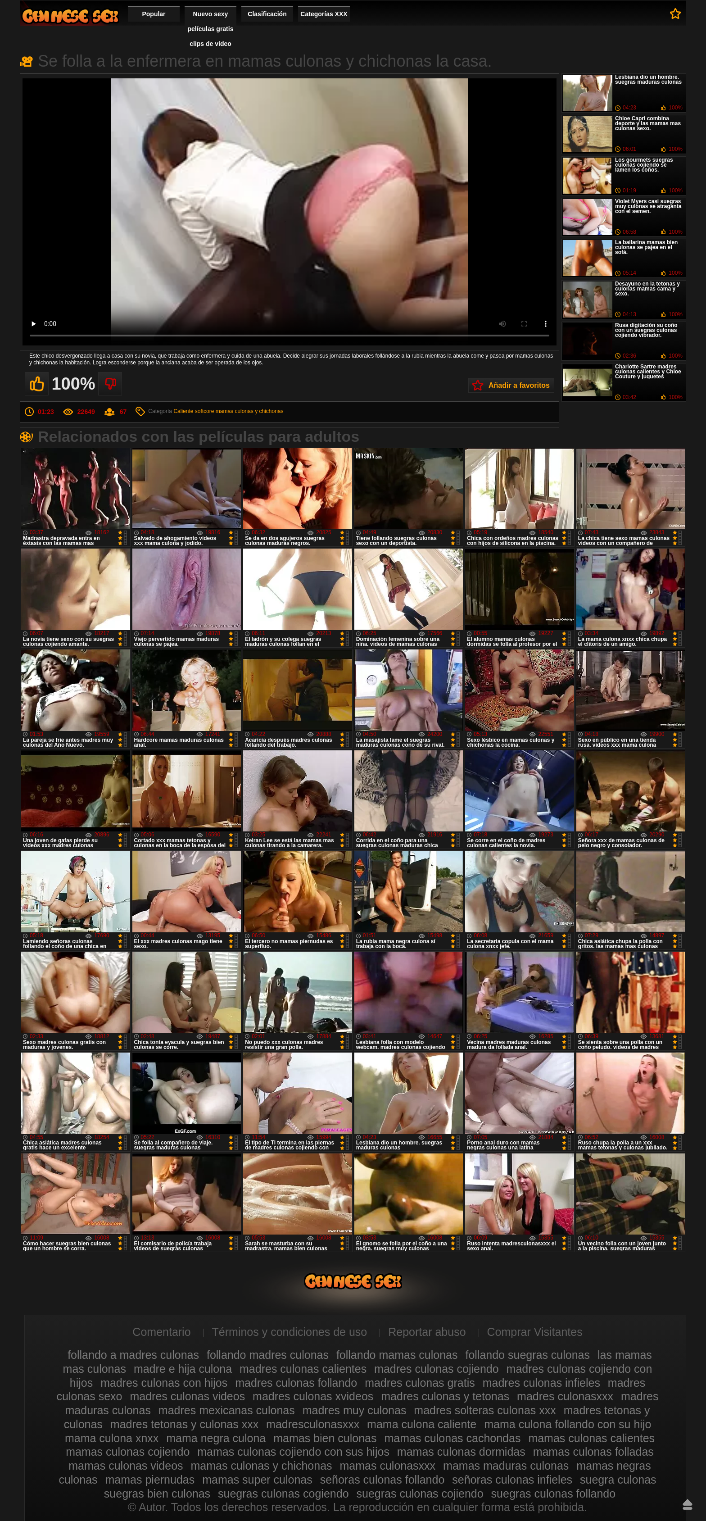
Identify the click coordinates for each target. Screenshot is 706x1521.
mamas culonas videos (125, 1465)
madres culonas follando (296, 1382)
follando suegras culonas (527, 1354)
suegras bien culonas (157, 1493)
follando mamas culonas (397, 1354)
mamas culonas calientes (591, 1438)
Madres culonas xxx (70, 16)
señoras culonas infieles (512, 1479)
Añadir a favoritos (519, 385)
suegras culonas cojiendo (420, 1493)
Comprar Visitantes (535, 1332)
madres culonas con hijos (163, 1382)
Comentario (161, 1332)
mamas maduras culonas (506, 1465)
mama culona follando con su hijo (567, 1424)
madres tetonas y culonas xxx (184, 1424)
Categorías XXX (323, 14)
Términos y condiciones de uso (289, 1332)
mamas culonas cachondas (452, 1438)
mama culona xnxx (111, 1438)
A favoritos (675, 13)
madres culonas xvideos (313, 1396)
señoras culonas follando (382, 1479)
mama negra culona (216, 1438)
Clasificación (267, 14)
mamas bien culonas (324, 1438)
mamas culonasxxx (388, 1465)
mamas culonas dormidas (461, 1451)
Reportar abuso (427, 1332)
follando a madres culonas (133, 1354)
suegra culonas (618, 1479)
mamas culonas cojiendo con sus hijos (293, 1451)
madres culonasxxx (565, 1396)
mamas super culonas (257, 1479)
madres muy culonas (355, 1410)
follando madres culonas (268, 1354)
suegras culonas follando (553, 1493)
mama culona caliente (421, 1424)
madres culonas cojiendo (436, 1368)
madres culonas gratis (420, 1382)
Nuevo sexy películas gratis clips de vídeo (211, 28)
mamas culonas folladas (593, 1451)
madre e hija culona (183, 1368)
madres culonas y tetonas (445, 1396)
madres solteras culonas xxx (485, 1410)
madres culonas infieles (541, 1382)
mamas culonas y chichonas (250, 411)
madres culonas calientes (303, 1368)
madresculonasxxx (312, 1424)
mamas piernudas (150, 1479)
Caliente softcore (193, 411)
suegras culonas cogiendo (283, 1493)
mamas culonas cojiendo (128, 1451)
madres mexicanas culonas (226, 1410)
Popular (153, 14)
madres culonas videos (187, 1396)
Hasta (687, 1504)
